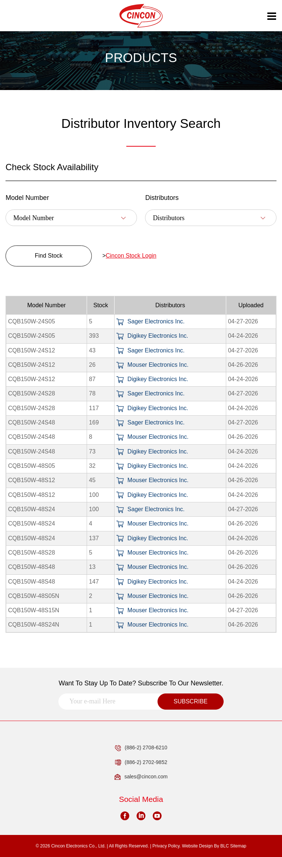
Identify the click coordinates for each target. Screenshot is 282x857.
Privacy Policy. (166, 846)
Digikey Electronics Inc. (152, 336)
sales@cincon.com (141, 777)
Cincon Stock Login (131, 255)
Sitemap (238, 846)
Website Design (197, 846)
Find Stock (49, 255)
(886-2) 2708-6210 (141, 748)
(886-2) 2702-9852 (141, 762)
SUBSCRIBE (190, 701)
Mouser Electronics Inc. (152, 365)
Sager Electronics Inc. (150, 321)
